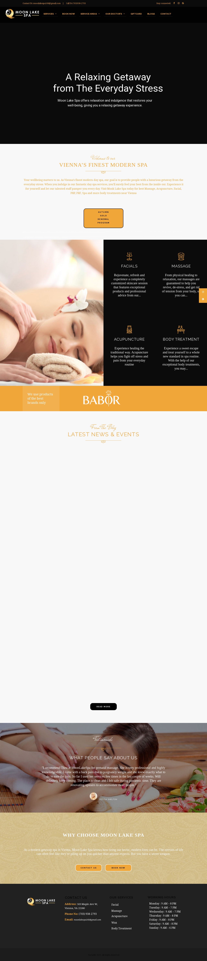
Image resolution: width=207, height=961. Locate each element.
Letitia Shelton (108, 799)
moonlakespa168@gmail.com (47, 3)
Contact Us (89, 868)
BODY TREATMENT (181, 339)
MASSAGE (181, 266)
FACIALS (129, 266)
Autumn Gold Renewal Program (103, 217)
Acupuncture (119, 916)
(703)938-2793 (79, 3)
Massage (116, 910)
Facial (115, 904)
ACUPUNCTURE (129, 339)
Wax (114, 922)
